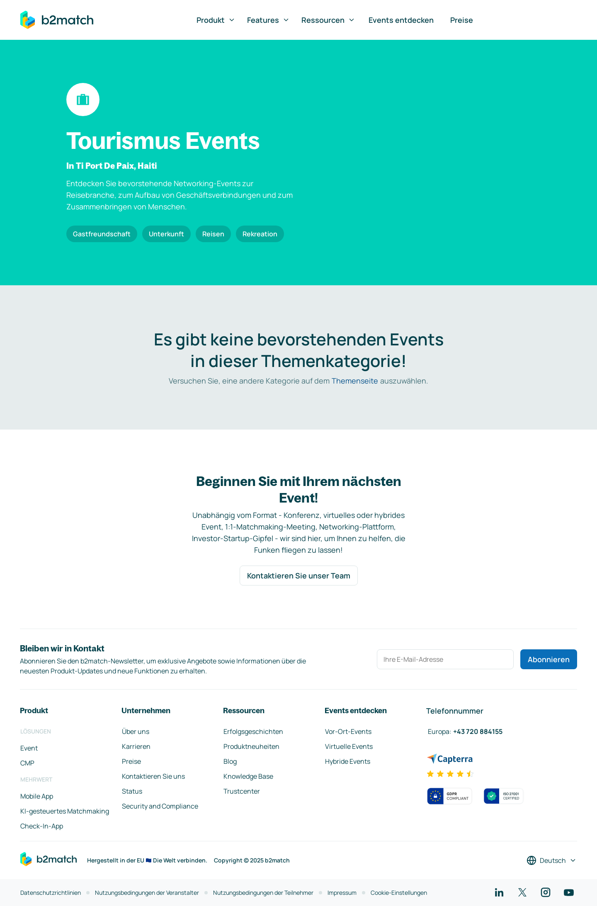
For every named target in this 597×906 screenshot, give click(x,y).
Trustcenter (241, 791)
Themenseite (355, 381)
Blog (230, 761)
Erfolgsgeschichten (253, 731)
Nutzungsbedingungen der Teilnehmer (263, 892)
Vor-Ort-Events (348, 731)
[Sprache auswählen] (551, 860)
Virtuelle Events (349, 746)
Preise (461, 20)
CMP (27, 763)
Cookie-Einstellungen (399, 892)
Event (29, 748)
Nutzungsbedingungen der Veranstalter (147, 892)
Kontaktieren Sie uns (153, 776)
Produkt (216, 20)
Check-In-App (41, 826)
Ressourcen (328, 20)
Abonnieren (549, 659)
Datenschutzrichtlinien (50, 892)
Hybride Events (347, 761)
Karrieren (136, 746)
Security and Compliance (160, 806)
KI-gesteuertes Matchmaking (64, 811)
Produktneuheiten (251, 746)
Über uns (135, 731)
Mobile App (36, 796)
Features (268, 20)
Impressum (342, 892)
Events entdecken (401, 20)
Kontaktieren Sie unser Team (298, 576)
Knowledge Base (248, 776)
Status (132, 791)
